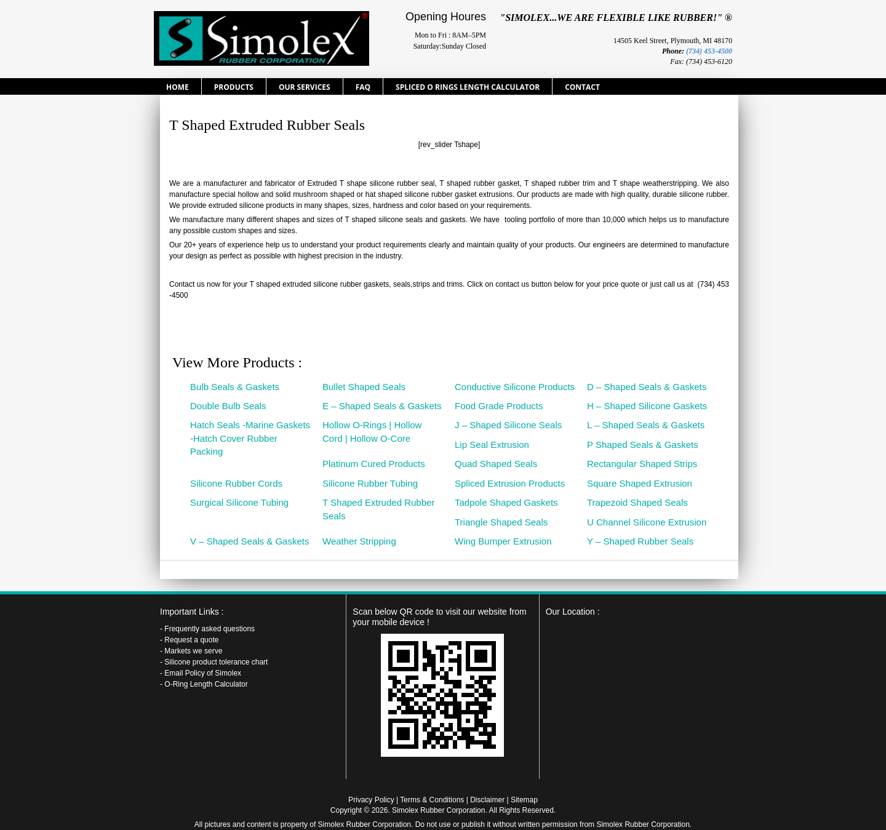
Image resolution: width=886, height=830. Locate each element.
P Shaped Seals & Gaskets (642, 444)
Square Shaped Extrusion (639, 483)
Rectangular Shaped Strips (642, 463)
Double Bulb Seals (228, 406)
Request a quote (191, 640)
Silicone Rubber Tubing (370, 483)
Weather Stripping (359, 541)
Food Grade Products (499, 406)
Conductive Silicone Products (515, 386)
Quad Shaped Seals (496, 463)
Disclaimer (487, 800)
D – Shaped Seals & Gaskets (646, 386)
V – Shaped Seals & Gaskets (249, 541)
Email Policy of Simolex (202, 673)
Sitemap (524, 800)
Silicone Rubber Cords (236, 483)
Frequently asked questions (209, 628)
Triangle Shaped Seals (501, 522)
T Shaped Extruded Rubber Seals (378, 509)
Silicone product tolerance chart (216, 662)
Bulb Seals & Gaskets (234, 386)
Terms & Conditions (432, 800)
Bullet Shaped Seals (363, 386)
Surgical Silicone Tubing (239, 502)
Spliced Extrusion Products (510, 483)
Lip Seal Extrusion (492, 444)
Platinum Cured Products (373, 463)
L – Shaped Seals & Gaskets (645, 425)
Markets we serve (193, 651)
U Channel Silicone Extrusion (646, 522)
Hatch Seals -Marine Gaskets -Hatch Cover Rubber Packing (250, 438)
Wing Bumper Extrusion (503, 541)
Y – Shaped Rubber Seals (640, 541)
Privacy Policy (371, 800)
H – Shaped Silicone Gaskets (647, 406)
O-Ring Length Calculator (205, 684)
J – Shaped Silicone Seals (508, 425)
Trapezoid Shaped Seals (637, 502)
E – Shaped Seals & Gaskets (381, 406)
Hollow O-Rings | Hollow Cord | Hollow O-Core (371, 431)
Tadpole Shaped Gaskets (506, 502)
